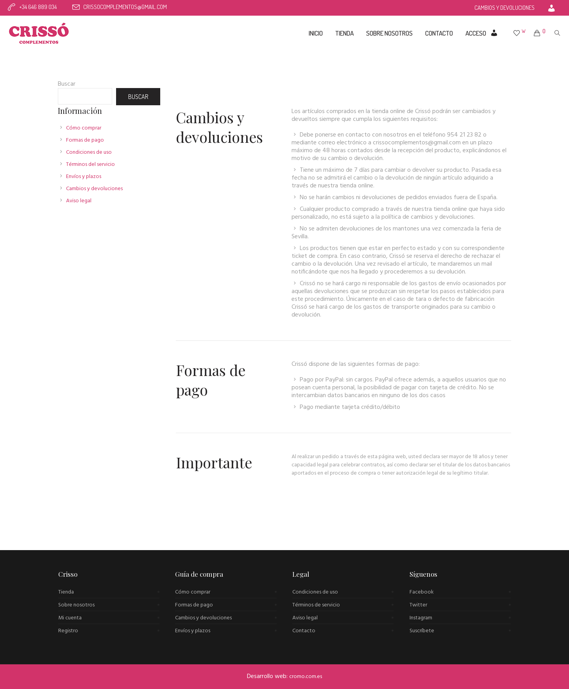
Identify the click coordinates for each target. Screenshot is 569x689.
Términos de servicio (316, 605)
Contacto (303, 630)
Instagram (421, 617)
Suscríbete (422, 630)
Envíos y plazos (83, 176)
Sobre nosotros (76, 605)
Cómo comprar (83, 128)
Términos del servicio (90, 164)
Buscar (66, 84)
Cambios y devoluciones (94, 188)
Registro (68, 630)
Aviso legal (78, 200)
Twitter (418, 605)
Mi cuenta (70, 617)
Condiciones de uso (89, 152)
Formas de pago (85, 140)
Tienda (66, 592)
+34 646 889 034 (38, 7)
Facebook (422, 592)
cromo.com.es (305, 676)
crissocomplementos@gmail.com (125, 7)
